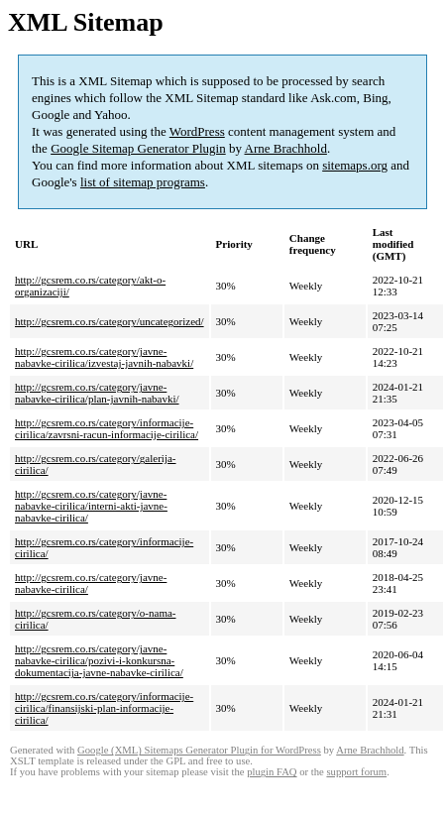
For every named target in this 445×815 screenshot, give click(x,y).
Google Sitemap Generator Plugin (138, 148)
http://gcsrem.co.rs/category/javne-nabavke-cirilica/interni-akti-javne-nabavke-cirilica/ (91, 506)
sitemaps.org (355, 165)
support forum (356, 771)
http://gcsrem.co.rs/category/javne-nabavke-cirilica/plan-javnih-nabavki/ (97, 393)
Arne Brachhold (286, 148)
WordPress (197, 131)
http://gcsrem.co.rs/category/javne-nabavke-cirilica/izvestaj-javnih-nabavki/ (104, 357)
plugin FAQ (271, 771)
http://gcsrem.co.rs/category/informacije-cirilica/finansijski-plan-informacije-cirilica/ (104, 708)
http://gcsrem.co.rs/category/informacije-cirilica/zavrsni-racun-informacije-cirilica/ (106, 428)
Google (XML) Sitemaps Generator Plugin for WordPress (199, 750)
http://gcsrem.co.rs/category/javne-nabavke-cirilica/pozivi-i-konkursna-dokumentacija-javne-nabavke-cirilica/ (99, 660)
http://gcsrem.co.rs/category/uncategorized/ (109, 321)
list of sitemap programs (142, 182)
